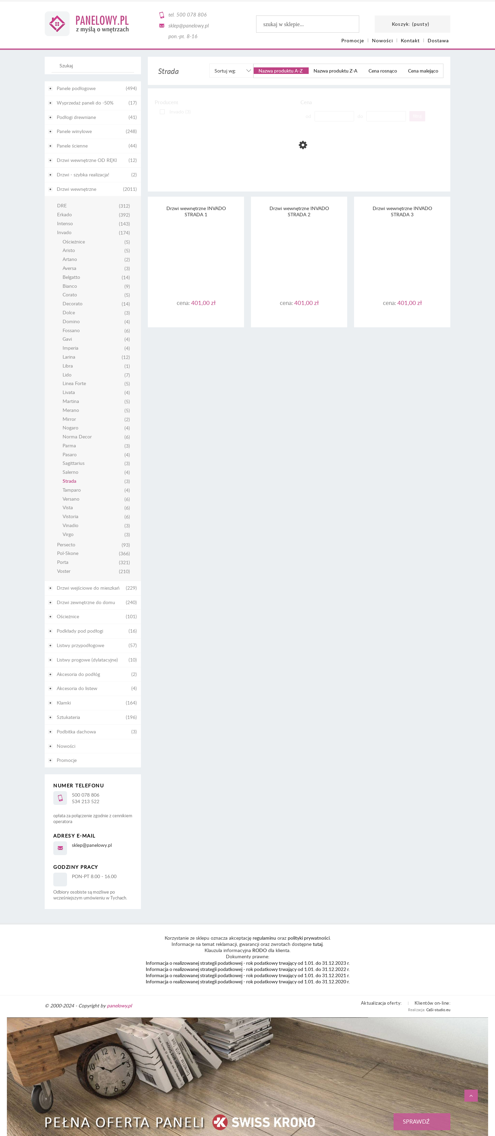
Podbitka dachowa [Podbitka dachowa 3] (76, 731)
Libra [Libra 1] (68, 366)
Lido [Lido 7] (67, 375)
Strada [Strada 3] (69, 481)
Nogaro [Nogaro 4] (70, 428)
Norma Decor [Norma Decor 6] (77, 437)
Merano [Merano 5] (71, 410)
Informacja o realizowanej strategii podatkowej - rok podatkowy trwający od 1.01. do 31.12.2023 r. (248, 963)
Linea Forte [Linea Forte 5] (74, 383)
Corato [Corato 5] (70, 295)
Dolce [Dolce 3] (69, 313)
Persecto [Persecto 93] (66, 545)
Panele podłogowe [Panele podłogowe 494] (76, 88)
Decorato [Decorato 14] (72, 304)
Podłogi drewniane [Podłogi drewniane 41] (76, 117)
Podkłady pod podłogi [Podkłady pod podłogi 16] (80, 630)
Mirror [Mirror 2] (69, 419)
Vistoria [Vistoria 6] (70, 517)
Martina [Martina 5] (71, 401)
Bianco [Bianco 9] (70, 286)
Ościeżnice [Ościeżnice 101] (68, 616)
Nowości (66, 746)
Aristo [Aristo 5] (69, 250)
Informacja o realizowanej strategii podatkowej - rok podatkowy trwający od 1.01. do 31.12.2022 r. (248, 969)
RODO (259, 950)
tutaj (317, 944)
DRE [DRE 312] (62, 206)
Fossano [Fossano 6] (71, 331)
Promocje (67, 760)
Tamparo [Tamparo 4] (72, 490)
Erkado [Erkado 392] (64, 215)
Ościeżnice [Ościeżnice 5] (74, 242)
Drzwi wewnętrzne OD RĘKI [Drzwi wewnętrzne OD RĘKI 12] (87, 160)
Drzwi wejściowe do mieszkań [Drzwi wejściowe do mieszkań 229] (88, 588)
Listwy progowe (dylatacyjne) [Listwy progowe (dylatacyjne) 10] (87, 659)
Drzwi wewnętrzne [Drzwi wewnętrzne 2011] (76, 189)
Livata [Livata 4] (69, 392)
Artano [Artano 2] (70, 259)
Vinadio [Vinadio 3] (70, 525)
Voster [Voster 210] (63, 571)
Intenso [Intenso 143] (65, 224)
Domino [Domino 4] (71, 322)
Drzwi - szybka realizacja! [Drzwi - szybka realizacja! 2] (83, 174)
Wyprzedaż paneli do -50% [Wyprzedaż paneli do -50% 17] (85, 102)
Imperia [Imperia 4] (70, 348)
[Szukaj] (125, 69)
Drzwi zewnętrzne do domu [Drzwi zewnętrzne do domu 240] (86, 602)
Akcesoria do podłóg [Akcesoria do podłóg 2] (78, 674)
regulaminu (264, 938)
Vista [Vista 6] (68, 508)
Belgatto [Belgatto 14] (71, 277)
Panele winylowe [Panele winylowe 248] (74, 131)
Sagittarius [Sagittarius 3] (74, 463)
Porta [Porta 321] (62, 562)
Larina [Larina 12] (69, 357)
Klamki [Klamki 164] (64, 702)
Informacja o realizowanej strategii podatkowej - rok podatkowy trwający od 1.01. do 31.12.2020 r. (248, 981)
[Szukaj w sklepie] (94, 65)
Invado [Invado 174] (64, 233)
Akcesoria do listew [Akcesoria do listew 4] (77, 688)
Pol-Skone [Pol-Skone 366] (67, 553)
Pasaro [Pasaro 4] (70, 455)
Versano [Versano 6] (71, 499)
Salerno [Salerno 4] (70, 472)
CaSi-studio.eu (438, 1009)
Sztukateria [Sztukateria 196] (68, 717)
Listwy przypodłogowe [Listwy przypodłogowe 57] (80, 645)
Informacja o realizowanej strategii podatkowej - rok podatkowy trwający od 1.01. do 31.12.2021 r (247, 975)
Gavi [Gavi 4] (67, 339)
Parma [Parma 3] (69, 446)
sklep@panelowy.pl (188, 25)
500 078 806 (191, 14)
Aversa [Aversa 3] (69, 268)
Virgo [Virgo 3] (68, 534)
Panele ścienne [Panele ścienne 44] (72, 145)
